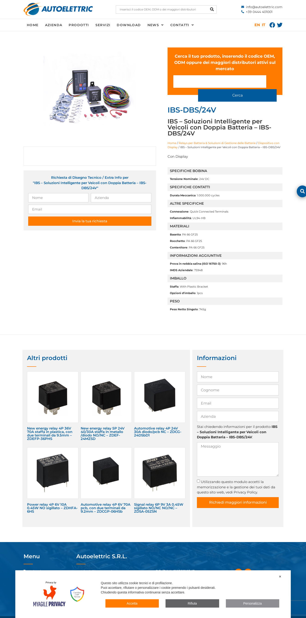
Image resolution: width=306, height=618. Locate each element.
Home (33, 25)
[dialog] (153, 594)
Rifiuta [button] (192, 603)
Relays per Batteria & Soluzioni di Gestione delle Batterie (217, 135)
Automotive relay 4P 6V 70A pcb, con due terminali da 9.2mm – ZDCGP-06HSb (105, 499)
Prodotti (79, 25)
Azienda (53, 25)
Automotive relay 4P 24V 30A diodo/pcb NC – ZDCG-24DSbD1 (157, 424)
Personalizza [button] (252, 603)
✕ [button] (280, 576)
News (155, 25)
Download (129, 25)
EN (257, 25)
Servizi (102, 25)
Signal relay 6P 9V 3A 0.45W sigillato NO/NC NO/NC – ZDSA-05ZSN (158, 499)
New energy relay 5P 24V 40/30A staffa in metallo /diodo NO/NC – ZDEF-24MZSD (103, 425)
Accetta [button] (132, 603)
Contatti (182, 25)
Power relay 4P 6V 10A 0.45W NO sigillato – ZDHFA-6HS (52, 499)
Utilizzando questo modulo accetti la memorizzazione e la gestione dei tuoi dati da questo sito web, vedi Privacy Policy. (236, 478)
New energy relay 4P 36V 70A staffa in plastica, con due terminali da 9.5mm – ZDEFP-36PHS (49, 425)
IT (263, 25)
